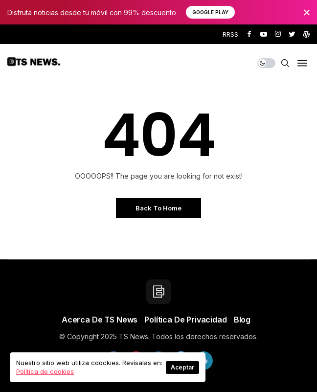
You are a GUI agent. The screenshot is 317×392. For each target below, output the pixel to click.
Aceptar (182, 367)
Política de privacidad (185, 319)
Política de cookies (45, 371)
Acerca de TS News (99, 319)
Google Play (210, 12)
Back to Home (158, 208)
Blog (242, 319)
